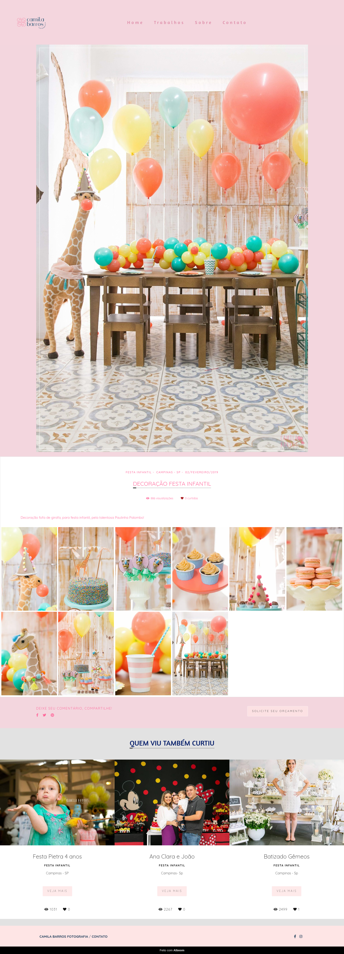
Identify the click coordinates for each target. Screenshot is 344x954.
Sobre (203, 22)
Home (135, 22)
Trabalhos (169, 22)
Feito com (172, 950)
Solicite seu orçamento (277, 711)
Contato (235, 22)
